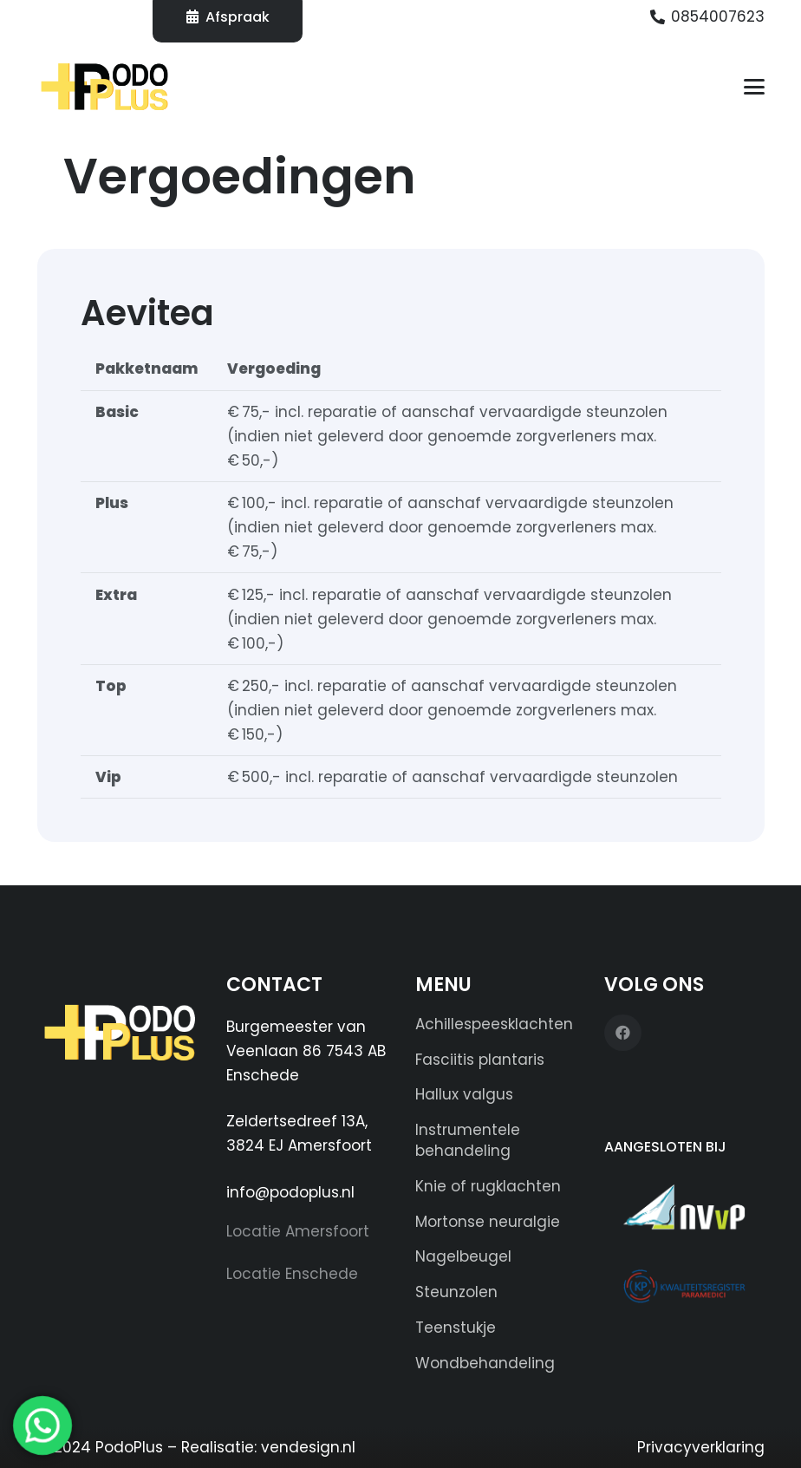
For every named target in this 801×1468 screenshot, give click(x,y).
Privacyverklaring (701, 1447)
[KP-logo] (684, 1286)
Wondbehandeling (485, 1363)
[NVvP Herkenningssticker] (684, 1207)
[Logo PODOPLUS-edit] (105, 86)
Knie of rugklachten (488, 1186)
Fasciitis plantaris (479, 1059)
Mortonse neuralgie (487, 1221)
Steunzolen (456, 1292)
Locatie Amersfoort (297, 1231)
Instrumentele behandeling (467, 1140)
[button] (754, 86)
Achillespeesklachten (494, 1024)
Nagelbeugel (463, 1256)
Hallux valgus (464, 1094)
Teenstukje (455, 1327)
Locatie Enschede (292, 1273)
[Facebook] (622, 1033)
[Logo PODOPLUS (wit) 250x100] (117, 1039)
